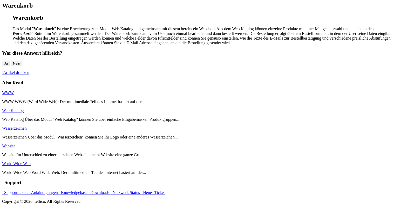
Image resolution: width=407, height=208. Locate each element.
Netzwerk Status (126, 192)
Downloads (100, 192)
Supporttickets (15, 192)
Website (8, 146)
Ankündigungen (44, 192)
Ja (6, 63)
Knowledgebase (74, 192)
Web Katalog (13, 110)
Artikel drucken (15, 72)
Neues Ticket (153, 192)
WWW (8, 93)
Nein (16, 63)
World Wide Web (16, 163)
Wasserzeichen (14, 128)
